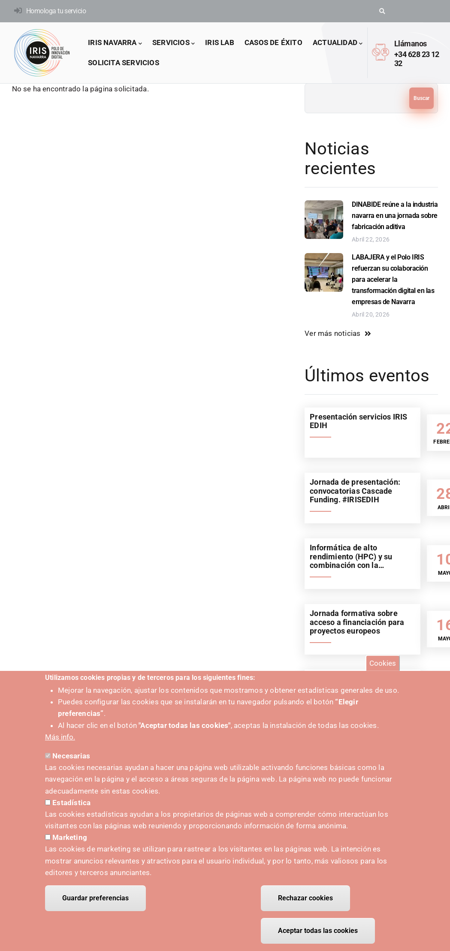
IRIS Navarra (115, 43)
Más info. (60, 739)
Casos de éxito (273, 42)
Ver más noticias (332, 333)
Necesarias (71, 758)
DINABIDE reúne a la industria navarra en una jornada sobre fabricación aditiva (395, 215)
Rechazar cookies (305, 901)
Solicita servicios (123, 62)
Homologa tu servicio (56, 11)
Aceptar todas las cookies (318, 933)
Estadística (71, 805)
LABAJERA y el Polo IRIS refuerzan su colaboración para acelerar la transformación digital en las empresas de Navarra (393, 279)
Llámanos (410, 43)
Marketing (69, 840)
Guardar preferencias (95, 901)
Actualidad (337, 43)
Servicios (173, 43)
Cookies (382, 665)
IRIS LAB (219, 42)
